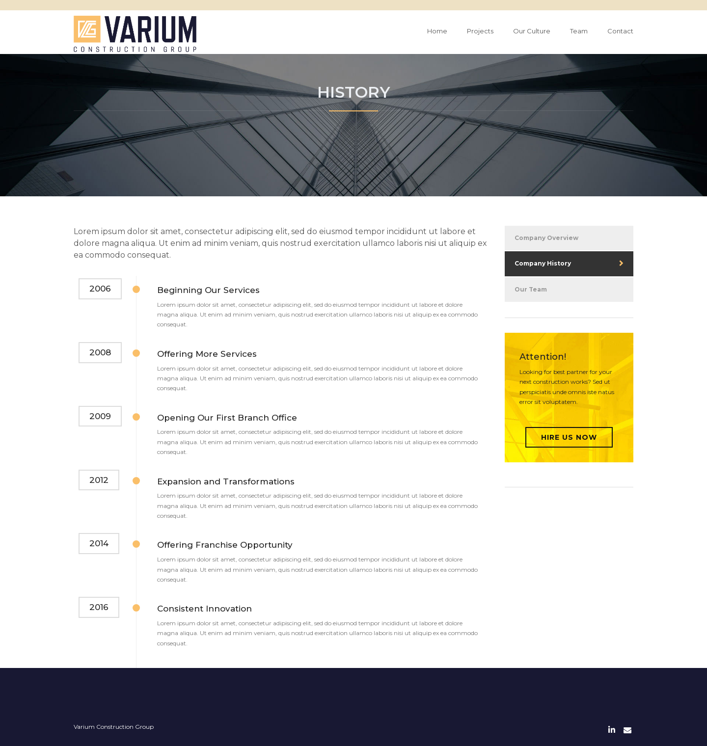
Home (437, 31)
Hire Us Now (569, 437)
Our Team (531, 289)
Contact (620, 31)
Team (579, 31)
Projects (480, 31)
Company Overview (546, 237)
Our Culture (531, 31)
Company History (543, 263)
